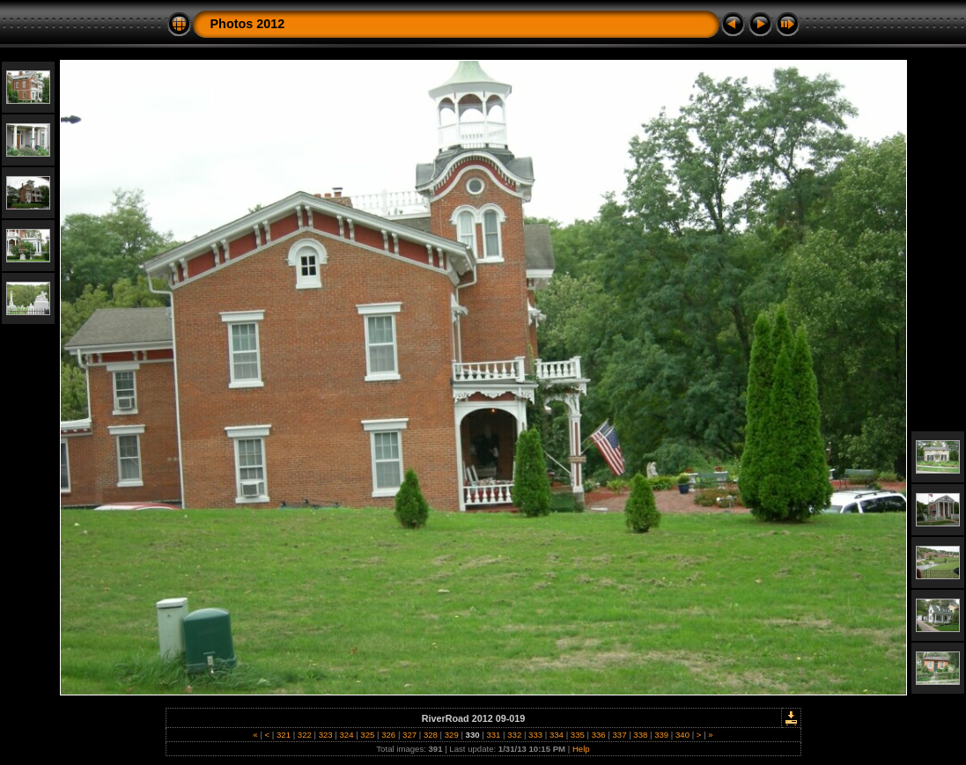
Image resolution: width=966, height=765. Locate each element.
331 (493, 734)
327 (409, 734)
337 (619, 734)
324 (346, 734)
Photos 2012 (247, 24)
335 (577, 734)
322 (304, 734)
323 (325, 734)
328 (430, 734)
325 (367, 734)
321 (283, 734)
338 (640, 734)
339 (662, 734)
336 (598, 734)
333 (535, 734)
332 (514, 734)
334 (556, 734)
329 (451, 734)
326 (389, 734)
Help (581, 749)
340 (682, 734)
